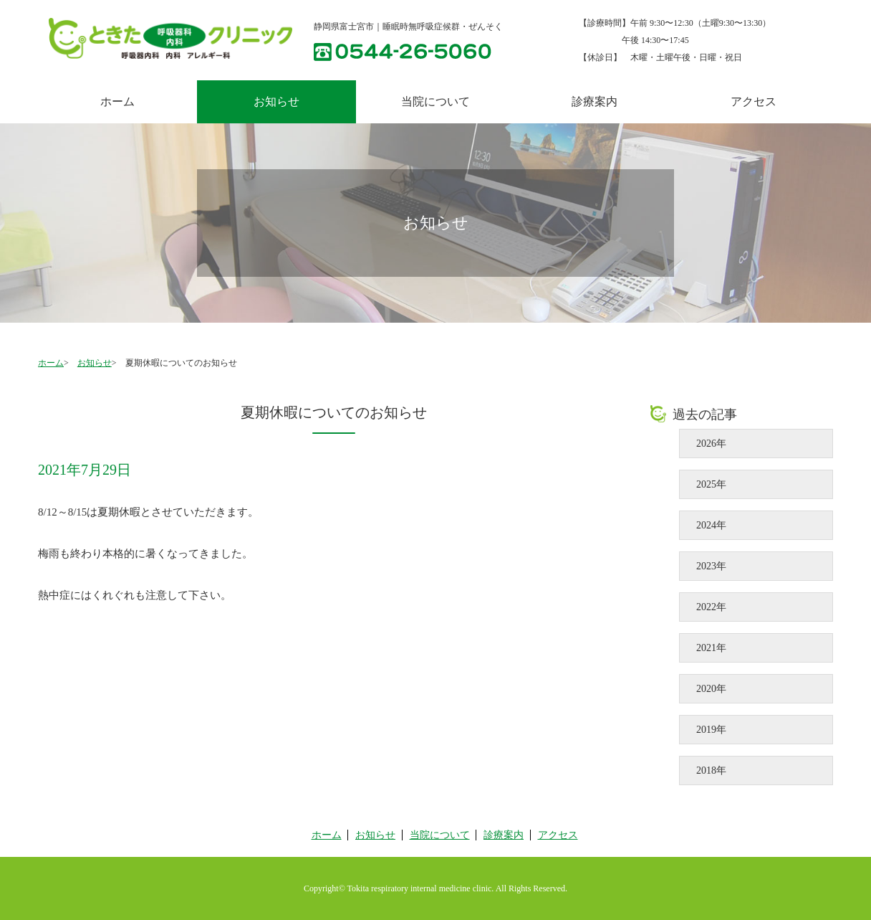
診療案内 (594, 101)
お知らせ (94, 363)
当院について (435, 101)
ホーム (117, 101)
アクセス (753, 101)
